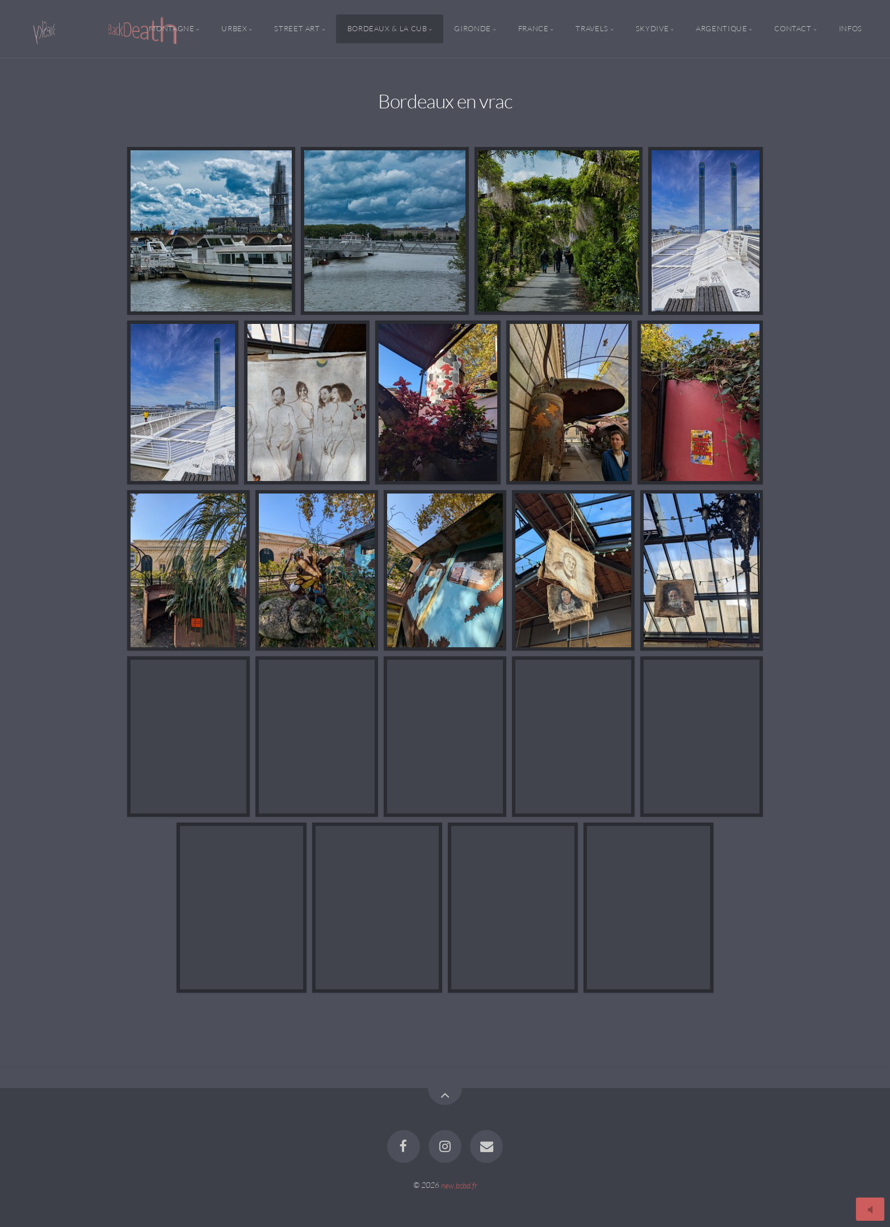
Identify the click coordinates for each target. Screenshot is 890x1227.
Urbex (234, 28)
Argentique (721, 28)
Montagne (171, 28)
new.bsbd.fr (459, 1185)
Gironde (472, 28)
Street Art (297, 28)
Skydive (652, 28)
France (533, 28)
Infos (850, 28)
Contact (792, 28)
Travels (592, 28)
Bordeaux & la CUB (387, 28)
